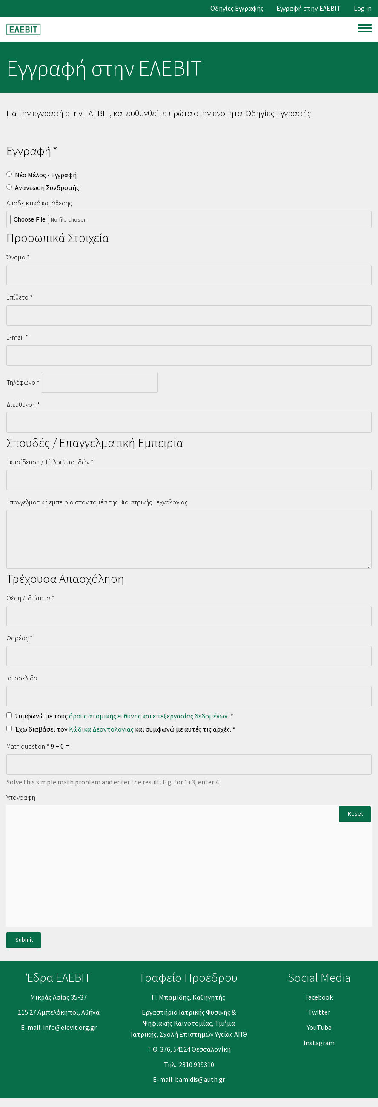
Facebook (319, 997)
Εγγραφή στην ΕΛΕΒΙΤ (308, 8)
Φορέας (17, 638)
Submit (24, 939)
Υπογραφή (20, 797)
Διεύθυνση (21, 404)
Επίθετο (17, 297)
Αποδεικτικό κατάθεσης (39, 203)
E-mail (15, 337)
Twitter (319, 1012)
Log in (363, 8)
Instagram (319, 1042)
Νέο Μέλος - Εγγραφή (41, 174)
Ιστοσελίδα (21, 678)
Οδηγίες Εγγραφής (236, 8)
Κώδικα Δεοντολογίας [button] (101, 729)
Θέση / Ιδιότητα (28, 598)
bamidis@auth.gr (200, 1079)
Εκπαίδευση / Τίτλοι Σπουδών (47, 462)
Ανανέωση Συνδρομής (42, 187)
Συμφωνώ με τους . (117, 716)
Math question (25, 746)
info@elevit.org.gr (70, 1027)
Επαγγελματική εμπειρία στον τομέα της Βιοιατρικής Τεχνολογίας (97, 502)
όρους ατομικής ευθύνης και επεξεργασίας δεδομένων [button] (148, 716)
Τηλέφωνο (20, 382)
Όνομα (16, 257)
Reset (355, 813)
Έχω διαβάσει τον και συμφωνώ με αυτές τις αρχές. (118, 729)
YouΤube (319, 1027)
